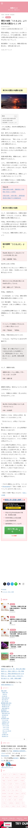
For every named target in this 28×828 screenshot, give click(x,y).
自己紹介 (16, 758)
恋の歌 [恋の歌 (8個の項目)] (23, 787)
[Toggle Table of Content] (15, 116)
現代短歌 (4, 589)
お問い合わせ (21, 819)
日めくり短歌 (11, 591)
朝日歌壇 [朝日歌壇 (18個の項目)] (4, 793)
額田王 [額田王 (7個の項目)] (24, 806)
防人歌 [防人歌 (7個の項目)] (18, 806)
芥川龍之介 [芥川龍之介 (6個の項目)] (4, 803)
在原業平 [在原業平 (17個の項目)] (16, 780)
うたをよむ (5, 591)
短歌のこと (14, 8)
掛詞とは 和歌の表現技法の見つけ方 (12, 673)
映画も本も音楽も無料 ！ (15, 500)
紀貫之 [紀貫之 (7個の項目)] (15, 799)
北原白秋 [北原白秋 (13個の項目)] (23, 777)
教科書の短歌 (4, 818)
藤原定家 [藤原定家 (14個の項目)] (18, 803)
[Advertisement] (14, 70)
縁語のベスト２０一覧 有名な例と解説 (13, 669)
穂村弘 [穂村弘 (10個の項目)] (9, 799)
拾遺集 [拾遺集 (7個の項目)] (3, 790)
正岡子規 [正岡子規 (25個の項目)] (23, 793)
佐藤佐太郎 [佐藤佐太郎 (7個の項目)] (22, 774)
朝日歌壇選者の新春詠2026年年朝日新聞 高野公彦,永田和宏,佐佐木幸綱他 (18, 634)
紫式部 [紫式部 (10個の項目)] (20, 799)
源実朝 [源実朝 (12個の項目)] (9, 796)
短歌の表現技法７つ (7, 684)
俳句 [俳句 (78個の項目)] (12, 777)
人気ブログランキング (7, 767)
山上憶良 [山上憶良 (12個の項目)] (23, 783)
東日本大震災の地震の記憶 (9, 118)
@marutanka (6, 486)
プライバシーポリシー (11, 819)
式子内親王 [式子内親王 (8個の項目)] (17, 787)
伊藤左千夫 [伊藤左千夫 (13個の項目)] (15, 774)
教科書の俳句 (19, 818)
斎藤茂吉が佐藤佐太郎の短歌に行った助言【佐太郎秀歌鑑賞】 (18, 621)
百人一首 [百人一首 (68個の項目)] (4, 799)
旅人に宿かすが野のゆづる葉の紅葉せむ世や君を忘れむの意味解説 (18, 657)
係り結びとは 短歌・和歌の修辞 (11, 678)
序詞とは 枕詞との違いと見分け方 (12, 676)
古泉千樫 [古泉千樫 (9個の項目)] (9, 780)
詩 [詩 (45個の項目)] (2, 806)
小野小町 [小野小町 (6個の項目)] (17, 783)
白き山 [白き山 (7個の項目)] (21, 796)
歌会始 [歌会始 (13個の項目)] (17, 793)
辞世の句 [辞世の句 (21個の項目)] (7, 806)
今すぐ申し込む (14, 530)
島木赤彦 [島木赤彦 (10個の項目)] (10, 787)
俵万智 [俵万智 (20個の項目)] (17, 777)
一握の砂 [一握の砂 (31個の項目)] (4, 774)
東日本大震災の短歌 (7, 120)
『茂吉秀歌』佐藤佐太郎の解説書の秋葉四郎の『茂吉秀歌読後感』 (18, 608)
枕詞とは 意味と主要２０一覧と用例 (12, 671)
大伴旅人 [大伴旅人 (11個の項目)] (4, 783)
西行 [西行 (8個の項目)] (23, 803)
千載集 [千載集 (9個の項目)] (3, 780)
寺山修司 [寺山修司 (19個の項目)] (10, 783)
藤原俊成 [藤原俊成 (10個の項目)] (11, 803)
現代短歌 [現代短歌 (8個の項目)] (16, 796)
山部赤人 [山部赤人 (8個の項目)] (4, 787)
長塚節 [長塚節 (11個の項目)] (13, 806)
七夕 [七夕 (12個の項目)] (9, 774)
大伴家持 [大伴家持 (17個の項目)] (22, 780)
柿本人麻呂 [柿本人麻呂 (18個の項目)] (10, 793)
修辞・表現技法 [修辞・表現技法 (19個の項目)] (5, 777)
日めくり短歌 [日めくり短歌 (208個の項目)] (15, 790)
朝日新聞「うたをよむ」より (10, 122)
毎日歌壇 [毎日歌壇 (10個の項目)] (4, 796)
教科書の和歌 (12, 818)
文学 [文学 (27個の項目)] (8, 790)
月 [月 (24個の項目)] (20, 790)
